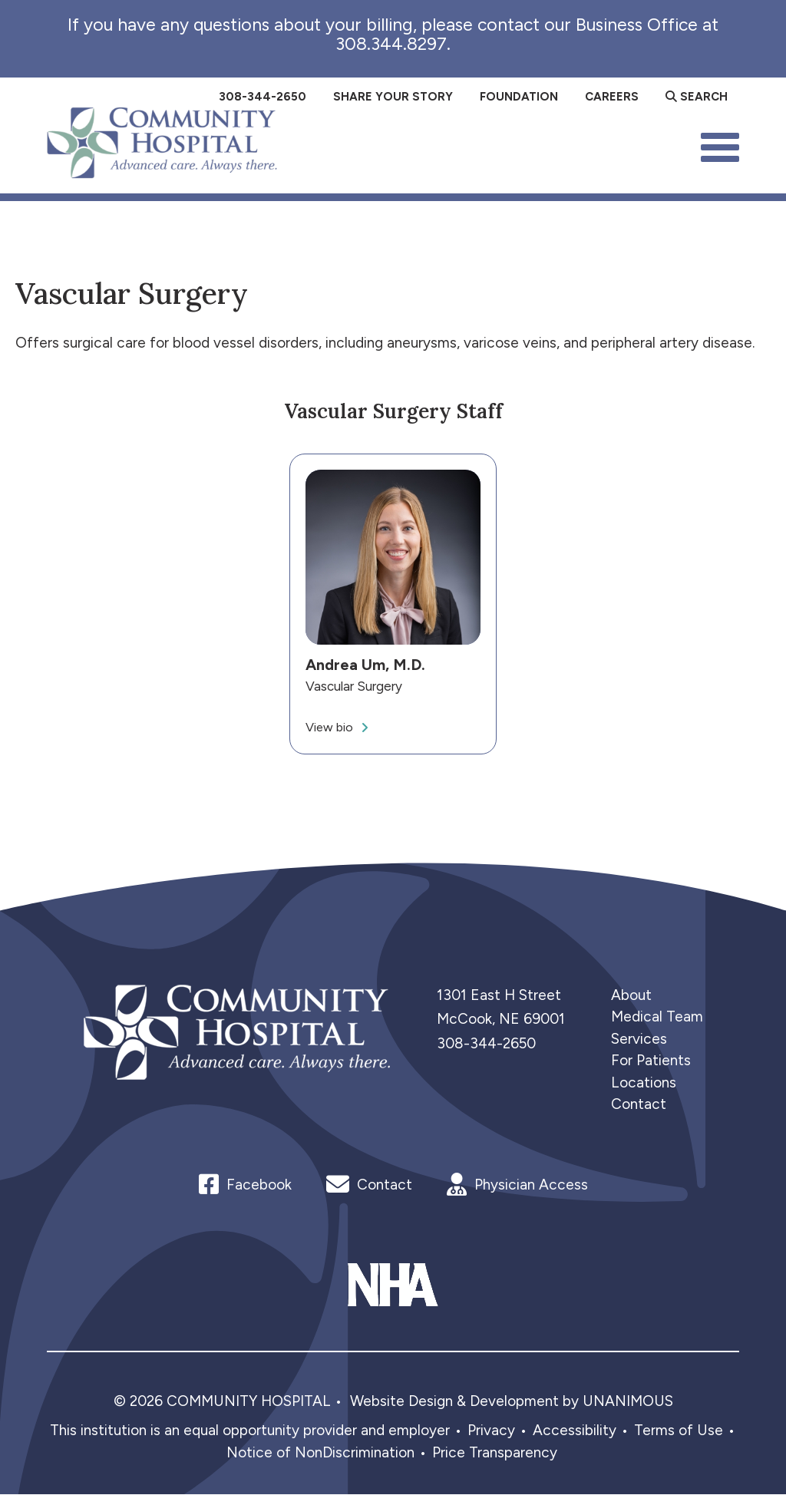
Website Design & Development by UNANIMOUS (511, 1401)
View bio (329, 727)
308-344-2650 (486, 1043)
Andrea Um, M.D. (365, 665)
